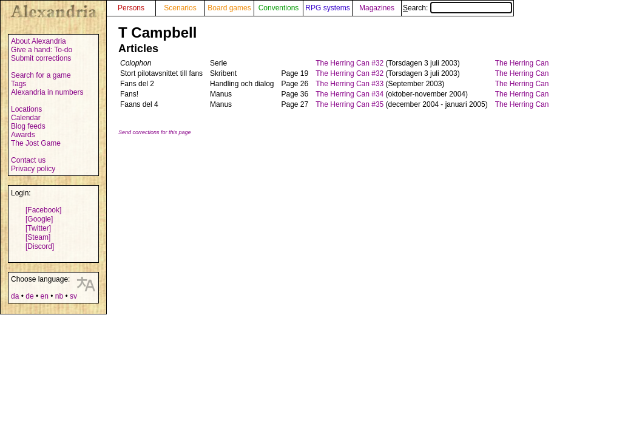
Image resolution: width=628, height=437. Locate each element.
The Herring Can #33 (349, 84)
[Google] (39, 219)
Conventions (278, 8)
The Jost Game (36, 143)
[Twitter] (38, 228)
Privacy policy (33, 168)
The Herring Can (522, 63)
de (29, 296)
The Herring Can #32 (349, 63)
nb (59, 296)
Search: (457, 8)
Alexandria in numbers (47, 92)
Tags (18, 84)
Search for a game (41, 75)
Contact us (28, 160)
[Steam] (37, 237)
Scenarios (180, 8)
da (15, 296)
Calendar (26, 117)
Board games (229, 8)
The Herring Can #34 (349, 94)
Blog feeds (28, 126)
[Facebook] (43, 210)
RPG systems (327, 8)
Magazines (376, 8)
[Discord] (39, 246)
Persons (131, 8)
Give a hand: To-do (41, 50)
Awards (23, 134)
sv (73, 296)
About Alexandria (38, 41)
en (44, 296)
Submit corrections (41, 58)
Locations (26, 109)
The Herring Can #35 (349, 104)
